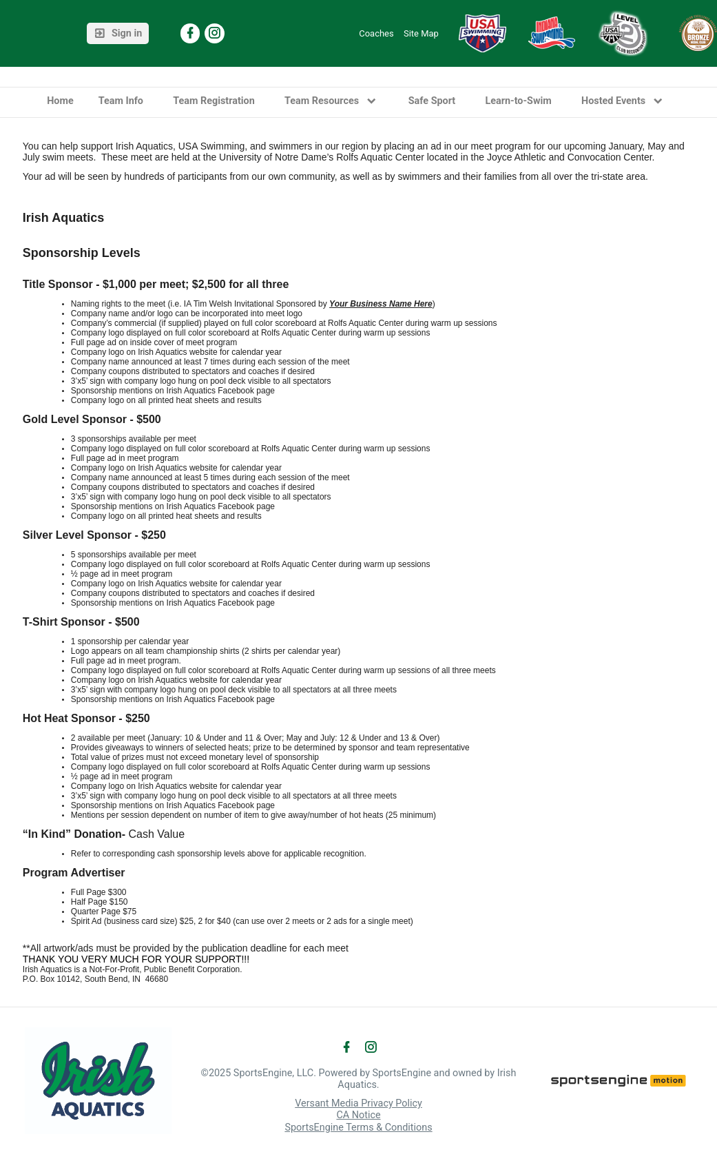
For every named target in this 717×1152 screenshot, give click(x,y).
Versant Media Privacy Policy (358, 1103)
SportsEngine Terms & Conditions (358, 1127)
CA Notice (358, 1115)
